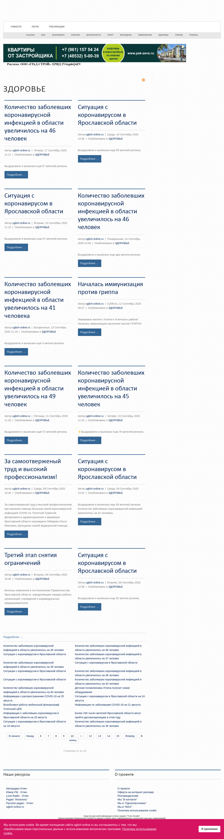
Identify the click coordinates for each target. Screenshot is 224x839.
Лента (35, 26)
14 (108, 736)
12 (90, 736)
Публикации (56, 26)
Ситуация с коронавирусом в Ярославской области (107, 115)
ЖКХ (43, 35)
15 (117, 736)
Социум (30, 35)
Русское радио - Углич (19, 803)
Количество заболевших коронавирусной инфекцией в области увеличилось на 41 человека (37, 300)
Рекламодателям (127, 795)
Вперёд (130, 736)
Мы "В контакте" (127, 799)
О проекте (123, 788)
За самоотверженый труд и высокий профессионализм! (32, 469)
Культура (75, 35)
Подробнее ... (16, 174)
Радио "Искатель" (16, 799)
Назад (30, 736)
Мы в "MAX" (124, 806)
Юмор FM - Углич (16, 792)
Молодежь (126, 35)
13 (99, 736)
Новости (16, 26)
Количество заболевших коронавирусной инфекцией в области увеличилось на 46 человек (37, 123)
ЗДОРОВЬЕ (42, 154)
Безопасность (93, 35)
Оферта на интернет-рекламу (135, 792)
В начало (14, 736)
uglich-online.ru (21, 150)
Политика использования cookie (137, 810)
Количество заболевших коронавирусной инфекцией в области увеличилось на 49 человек (37, 389)
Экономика (58, 35)
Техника (193, 35)
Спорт (110, 35)
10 (72, 736)
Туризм (179, 35)
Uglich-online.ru (112, 10)
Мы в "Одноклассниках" (131, 803)
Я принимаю (209, 828)
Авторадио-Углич (16, 788)
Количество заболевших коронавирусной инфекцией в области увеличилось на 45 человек (111, 389)
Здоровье (163, 35)
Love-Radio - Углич (17, 795)
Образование (145, 35)
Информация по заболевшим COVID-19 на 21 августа (108, 704)
